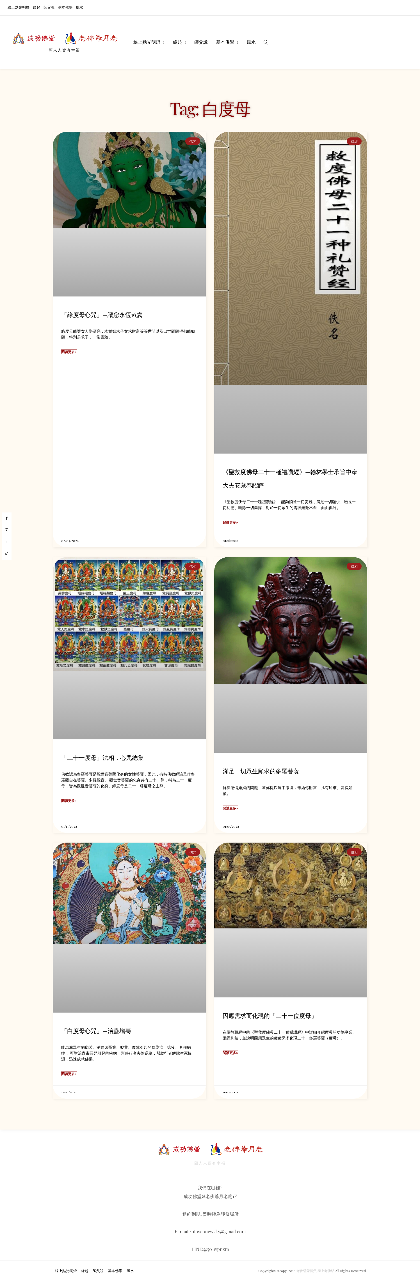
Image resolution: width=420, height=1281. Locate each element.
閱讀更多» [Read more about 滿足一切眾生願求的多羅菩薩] (230, 808)
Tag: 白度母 (210, 108)
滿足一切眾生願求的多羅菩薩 (261, 771)
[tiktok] (7, 554)
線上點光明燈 (18, 7)
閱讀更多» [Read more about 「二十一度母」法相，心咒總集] (69, 800)
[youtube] (7, 542)
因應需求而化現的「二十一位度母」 (270, 1015)
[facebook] (7, 518)
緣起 (36, 7)
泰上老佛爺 (326, 1271)
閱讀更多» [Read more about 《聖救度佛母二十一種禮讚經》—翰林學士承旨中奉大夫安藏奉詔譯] (230, 522)
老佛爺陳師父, (307, 1271)
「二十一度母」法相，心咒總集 (102, 757)
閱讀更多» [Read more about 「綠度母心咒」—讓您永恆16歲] (69, 351)
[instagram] (7, 530)
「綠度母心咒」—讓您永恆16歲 (101, 314)
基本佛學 (65, 7)
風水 (79, 7)
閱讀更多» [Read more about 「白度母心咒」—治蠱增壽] (69, 1073)
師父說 (49, 7)
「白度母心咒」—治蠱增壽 (96, 1030)
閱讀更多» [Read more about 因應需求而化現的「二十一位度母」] (230, 1052)
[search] (266, 42)
